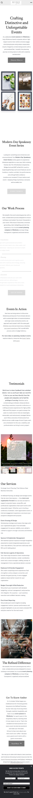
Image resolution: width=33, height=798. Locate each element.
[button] (16, 450)
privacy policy (23, 792)
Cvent (18, 341)
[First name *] (10, 778)
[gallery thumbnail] (5, 470)
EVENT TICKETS (16, 191)
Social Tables (26, 338)
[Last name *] (23, 778)
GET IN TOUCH (16, 292)
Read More (16, 744)
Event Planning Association (9, 759)
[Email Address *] (16, 783)
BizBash (22, 759)
